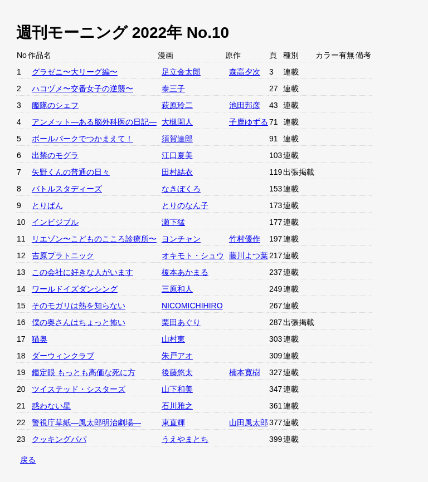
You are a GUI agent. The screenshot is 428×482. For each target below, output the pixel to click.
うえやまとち (185, 439)
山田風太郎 (248, 422)
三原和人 (177, 288)
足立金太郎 (181, 71)
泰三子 (173, 88)
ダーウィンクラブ (63, 355)
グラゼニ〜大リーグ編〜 (75, 71)
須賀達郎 (177, 138)
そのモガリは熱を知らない (78, 305)
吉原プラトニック (63, 255)
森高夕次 (244, 71)
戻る (28, 459)
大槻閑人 (177, 121)
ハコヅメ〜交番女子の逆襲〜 (82, 88)
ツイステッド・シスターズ (78, 389)
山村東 (173, 339)
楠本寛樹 (244, 372)
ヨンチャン (181, 238)
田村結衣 (177, 172)
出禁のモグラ (55, 155)
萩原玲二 (177, 105)
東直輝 (173, 422)
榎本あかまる (185, 272)
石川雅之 (177, 405)
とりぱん (47, 205)
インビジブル (55, 222)
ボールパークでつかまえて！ (82, 138)
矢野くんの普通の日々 (71, 172)
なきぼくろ (181, 188)
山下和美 (177, 389)
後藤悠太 (177, 372)
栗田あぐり (181, 322)
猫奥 (39, 339)
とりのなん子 (185, 205)
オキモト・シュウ (193, 255)
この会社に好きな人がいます (82, 272)
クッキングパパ (59, 439)
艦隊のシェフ (55, 105)
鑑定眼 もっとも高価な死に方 (83, 372)
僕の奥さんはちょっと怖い (78, 322)
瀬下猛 (173, 222)
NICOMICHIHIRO (192, 305)
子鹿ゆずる (248, 121)
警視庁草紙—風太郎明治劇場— (86, 422)
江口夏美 (177, 155)
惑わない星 (51, 405)
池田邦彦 (244, 105)
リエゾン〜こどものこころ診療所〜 (94, 238)
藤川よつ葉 (248, 255)
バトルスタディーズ (67, 188)
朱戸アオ (177, 355)
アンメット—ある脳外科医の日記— (94, 121)
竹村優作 (244, 238)
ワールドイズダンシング (75, 288)
